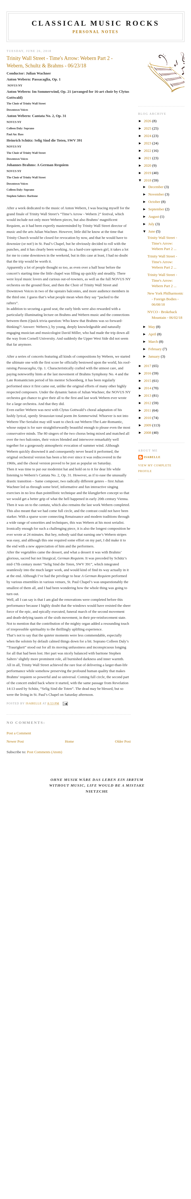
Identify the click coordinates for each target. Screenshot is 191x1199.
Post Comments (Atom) (44, 752)
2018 (148, 180)
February (155, 349)
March (153, 341)
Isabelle (152, 457)
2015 (148, 380)
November (156, 194)
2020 (148, 165)
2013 (148, 395)
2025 (148, 128)
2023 (148, 143)
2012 (148, 403)
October (154, 202)
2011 (148, 410)
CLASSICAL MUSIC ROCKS (96, 23)
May (152, 327)
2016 (148, 373)
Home (69, 741)
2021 (148, 158)
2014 (148, 388)
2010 (148, 418)
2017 (148, 366)
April (152, 334)
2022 (148, 150)
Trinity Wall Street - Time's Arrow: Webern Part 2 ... (162, 243)
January (154, 356)
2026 (148, 121)
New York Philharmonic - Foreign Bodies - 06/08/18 (165, 299)
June (152, 231)
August (154, 216)
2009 (148, 425)
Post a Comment (19, 733)
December (156, 187)
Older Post (123, 741)
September (156, 209)
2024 (148, 136)
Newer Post (15, 741)
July (151, 224)
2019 (148, 173)
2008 (148, 432)
